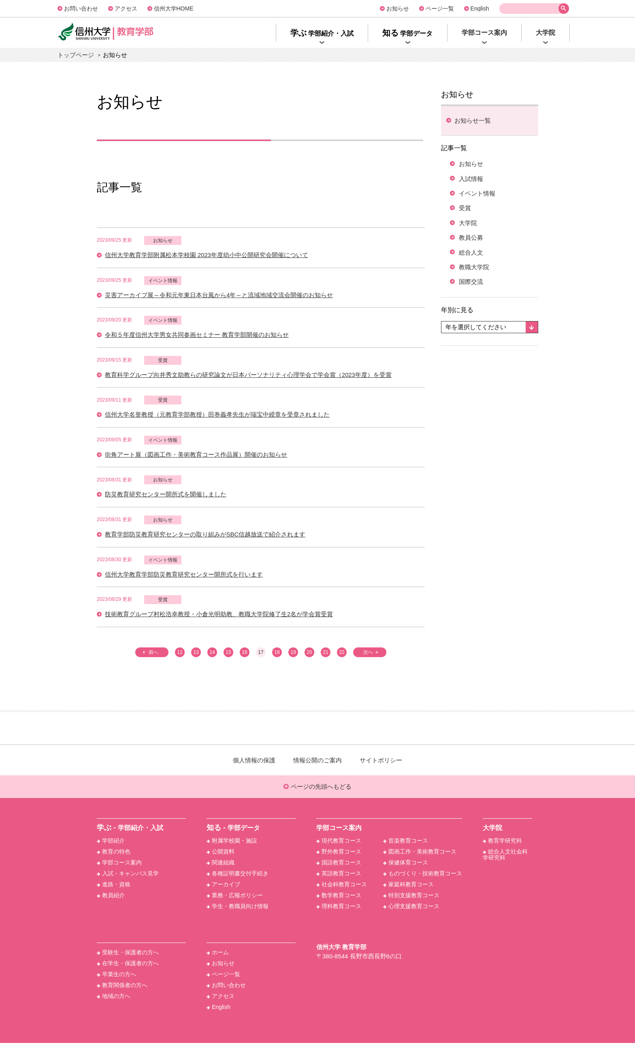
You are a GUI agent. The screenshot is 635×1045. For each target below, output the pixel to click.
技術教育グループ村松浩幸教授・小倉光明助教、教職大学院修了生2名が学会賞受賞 (219, 616)
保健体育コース (405, 864)
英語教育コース (338, 875)
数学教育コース (338, 897)
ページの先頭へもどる (317, 788)
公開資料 (220, 853)
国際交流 (472, 288)
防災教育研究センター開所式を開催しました (165, 495)
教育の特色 (113, 853)
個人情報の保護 (254, 761)
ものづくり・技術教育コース (422, 875)
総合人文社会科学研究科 (505, 856)
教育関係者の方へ (122, 987)
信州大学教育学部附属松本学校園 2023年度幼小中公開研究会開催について (207, 255)
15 (228, 654)
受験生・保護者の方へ (128, 954)
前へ (153, 654)
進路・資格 (113, 886)
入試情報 (472, 180)
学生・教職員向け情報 (237, 908)
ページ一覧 (440, 8)
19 (293, 654)
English (480, 8)
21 (325, 654)
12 (179, 654)
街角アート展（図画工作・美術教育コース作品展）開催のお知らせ (196, 455)
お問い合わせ (81, 8)
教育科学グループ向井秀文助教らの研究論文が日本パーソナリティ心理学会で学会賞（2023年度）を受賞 (248, 375)
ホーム (218, 954)
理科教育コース (338, 908)
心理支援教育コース (411, 908)
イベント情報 (162, 280)
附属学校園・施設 (232, 842)
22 (341, 654)
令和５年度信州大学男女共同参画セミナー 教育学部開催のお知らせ (197, 335)
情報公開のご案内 (317, 761)
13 (195, 654)
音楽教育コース (405, 842)
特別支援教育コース (411, 897)
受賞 (163, 361)
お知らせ (397, 8)
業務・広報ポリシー (235, 897)
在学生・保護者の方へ (128, 965)
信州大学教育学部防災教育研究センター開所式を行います (184, 576)
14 (212, 654)
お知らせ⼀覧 (472, 120)
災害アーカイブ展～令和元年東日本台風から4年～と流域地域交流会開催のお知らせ (219, 295)
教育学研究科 (502, 842)
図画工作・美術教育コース (419, 853)
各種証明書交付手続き (237, 875)
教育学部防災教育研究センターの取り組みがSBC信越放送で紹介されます (205, 535)
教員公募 (472, 242)
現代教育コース (338, 842)
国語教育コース (338, 864)
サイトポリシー (381, 761)
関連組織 (220, 864)
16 (244, 654)
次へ (368, 654)
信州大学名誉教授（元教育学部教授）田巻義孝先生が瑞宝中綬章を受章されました (217, 415)
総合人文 (472, 257)
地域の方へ (113, 998)
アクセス (126, 8)
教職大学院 (475, 273)
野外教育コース (338, 853)
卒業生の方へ (116, 976)
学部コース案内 (119, 864)
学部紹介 (111, 842)
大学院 (469, 226)
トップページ (76, 54)
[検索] (530, 9)
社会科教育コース (341, 886)
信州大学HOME (174, 8)
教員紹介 (111, 897)
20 (309, 654)
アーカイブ (223, 886)
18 (276, 654)
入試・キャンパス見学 (128, 875)
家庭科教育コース (408, 886)
